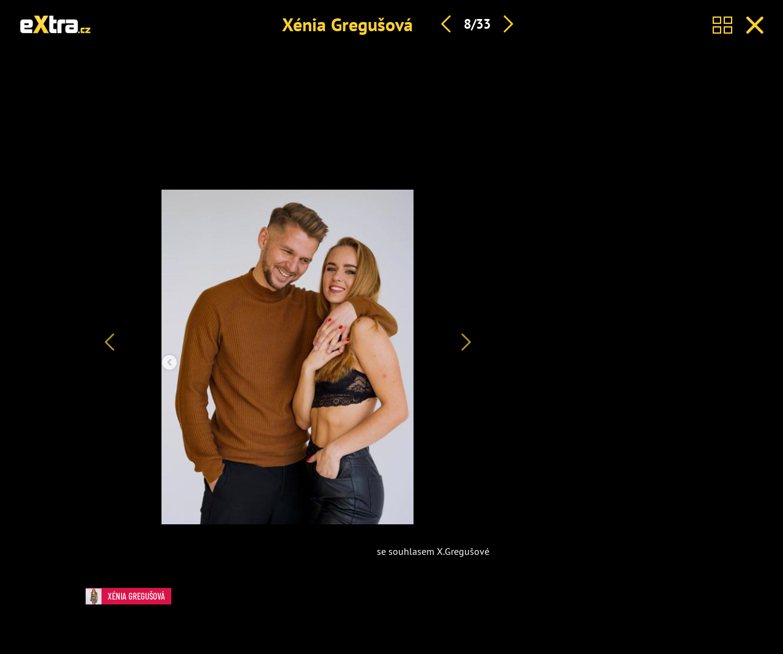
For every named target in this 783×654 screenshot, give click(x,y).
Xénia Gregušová (347, 24)
